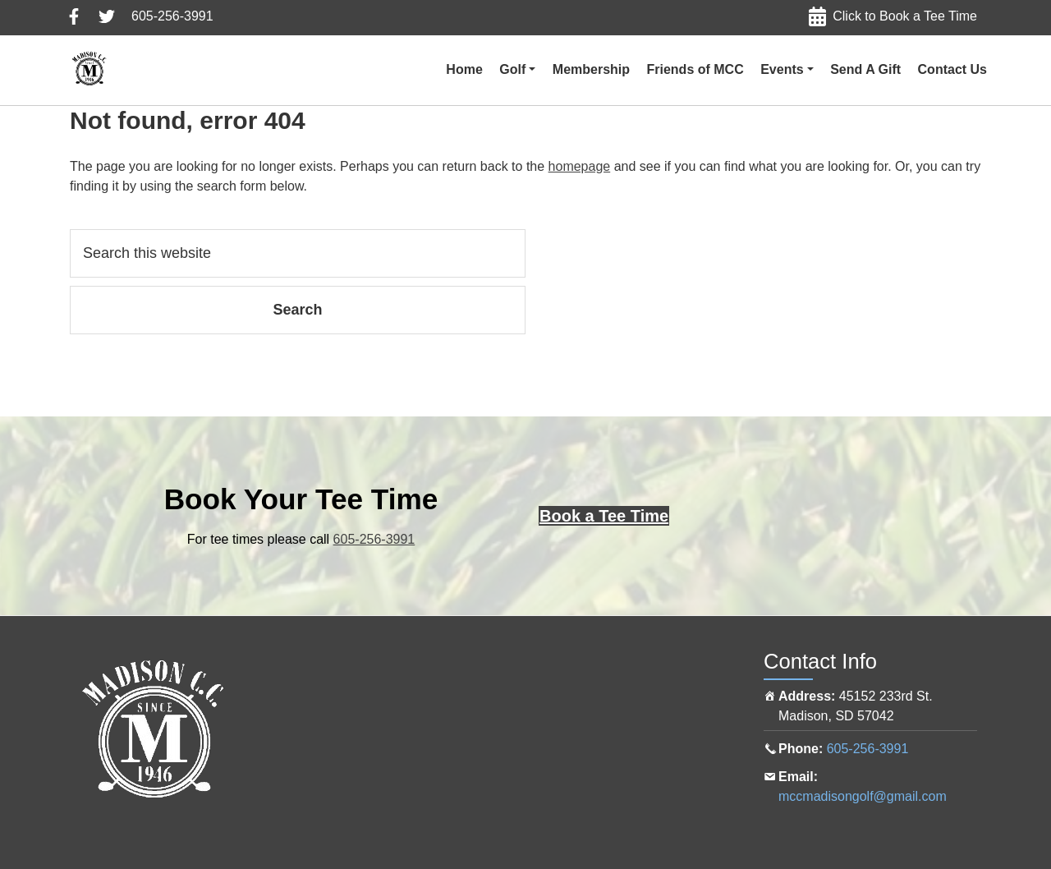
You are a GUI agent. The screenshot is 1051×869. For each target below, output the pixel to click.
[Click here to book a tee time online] (604, 516)
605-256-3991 (172, 16)
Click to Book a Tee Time (905, 16)
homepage (579, 166)
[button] (517, 70)
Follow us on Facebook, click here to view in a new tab (73, 16)
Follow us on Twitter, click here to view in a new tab (106, 16)
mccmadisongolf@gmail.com (862, 796)
